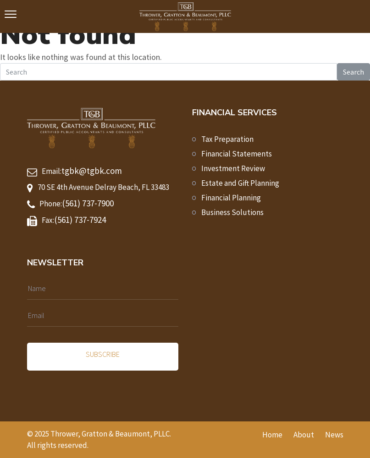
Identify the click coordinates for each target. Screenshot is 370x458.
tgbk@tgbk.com (91, 170)
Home (272, 435)
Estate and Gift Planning (240, 183)
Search (353, 71)
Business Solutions (232, 212)
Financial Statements (236, 154)
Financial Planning (231, 198)
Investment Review (233, 168)
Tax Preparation (227, 139)
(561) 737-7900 (88, 203)
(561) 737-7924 (80, 219)
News (334, 435)
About (303, 435)
